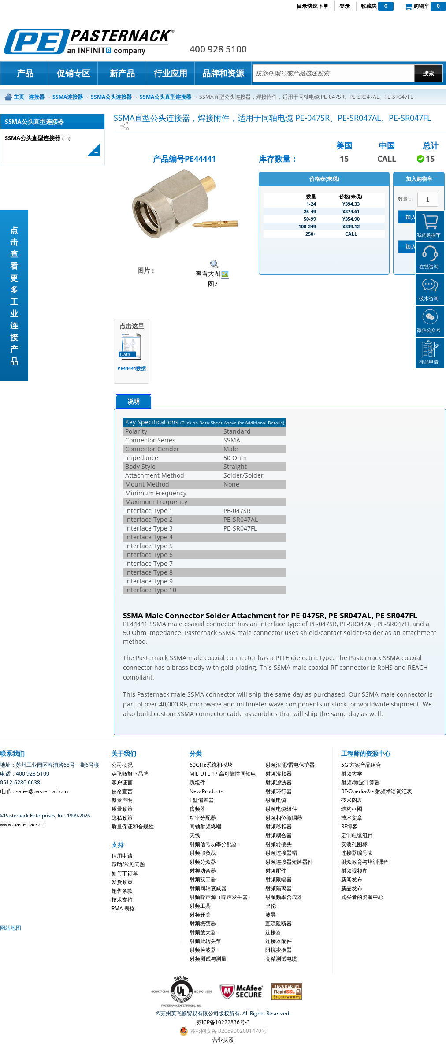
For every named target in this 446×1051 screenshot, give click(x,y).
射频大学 (351, 773)
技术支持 (122, 899)
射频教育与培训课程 (365, 861)
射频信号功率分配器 (213, 844)
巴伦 (270, 906)
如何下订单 (125, 873)
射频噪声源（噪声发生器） (221, 897)
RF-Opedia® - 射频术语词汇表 (376, 791)
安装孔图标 (354, 844)
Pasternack (89, 41)
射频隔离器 (278, 888)
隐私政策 (122, 817)
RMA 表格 (123, 908)
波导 (270, 914)
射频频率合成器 (283, 897)
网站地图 (10, 928)
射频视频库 (354, 870)
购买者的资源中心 (362, 897)
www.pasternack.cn (22, 824)
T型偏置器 (202, 800)
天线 (195, 835)
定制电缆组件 (357, 835)
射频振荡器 (203, 923)
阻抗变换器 (278, 950)
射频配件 (275, 870)
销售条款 (122, 891)
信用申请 (122, 855)
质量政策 (122, 809)
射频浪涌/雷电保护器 (290, 765)
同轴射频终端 (205, 826)
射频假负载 (203, 853)
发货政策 (122, 882)
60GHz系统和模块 (211, 765)
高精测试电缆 (281, 958)
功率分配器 (203, 817)
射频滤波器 (278, 782)
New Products (206, 791)
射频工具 (200, 906)
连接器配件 (278, 941)
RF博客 (349, 826)
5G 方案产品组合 (361, 765)
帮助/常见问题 (128, 864)
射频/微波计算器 (360, 782)
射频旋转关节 (205, 941)
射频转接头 (278, 844)
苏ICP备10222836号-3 (223, 1022)
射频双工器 (203, 879)
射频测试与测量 (208, 958)
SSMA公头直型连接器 (32, 138)
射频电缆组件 (281, 809)
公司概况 (122, 765)
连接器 (273, 932)
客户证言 (122, 782)
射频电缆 (275, 800)
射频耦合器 (278, 835)
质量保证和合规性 (133, 826)
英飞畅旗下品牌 (130, 773)
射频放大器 (203, 932)
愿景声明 (122, 800)
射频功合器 (203, 870)
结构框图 (351, 809)
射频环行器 (278, 791)
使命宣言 (122, 791)
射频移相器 (278, 826)
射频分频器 (203, 861)
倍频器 (197, 809)
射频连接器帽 (281, 853)
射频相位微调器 (283, 817)
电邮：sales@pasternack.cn (34, 791)
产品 (25, 73)
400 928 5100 (218, 49)
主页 (19, 96)
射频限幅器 (278, 879)
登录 (344, 6)
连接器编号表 (357, 853)
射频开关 (200, 914)
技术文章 (351, 817)
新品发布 (351, 888)
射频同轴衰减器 (208, 888)
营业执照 (223, 1040)
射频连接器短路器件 (289, 861)
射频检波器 (203, 950)
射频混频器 (278, 773)
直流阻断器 (278, 923)
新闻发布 (351, 879)
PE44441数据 (131, 368)
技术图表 (351, 800)
